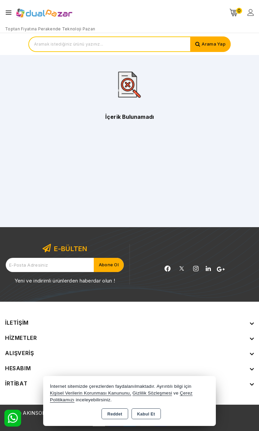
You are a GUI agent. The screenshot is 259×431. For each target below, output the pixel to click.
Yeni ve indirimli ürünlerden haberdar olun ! (65, 280)
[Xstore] (44, 12)
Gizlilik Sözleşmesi (152, 393)
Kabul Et (146, 414)
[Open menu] (10, 12)
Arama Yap (214, 44)
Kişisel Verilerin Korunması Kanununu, (90, 393)
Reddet (114, 414)
